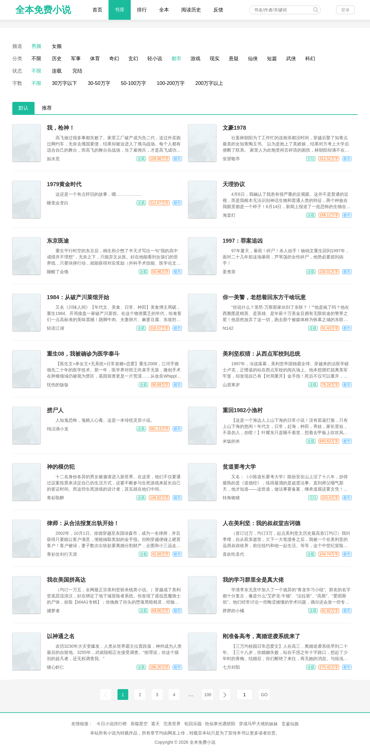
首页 (97, 9)
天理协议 (234, 184)
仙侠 (253, 58)
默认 (23, 108)
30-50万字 (99, 83)
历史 (57, 58)
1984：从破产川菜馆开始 (78, 297)
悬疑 (234, 58)
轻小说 (154, 58)
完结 (77, 70)
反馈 (218, 9)
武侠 (291, 58)
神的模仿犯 (61, 467)
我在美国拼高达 (66, 580)
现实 (215, 58)
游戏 (195, 58)
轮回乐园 (193, 723)
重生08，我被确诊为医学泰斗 (83, 354)
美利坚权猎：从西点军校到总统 (261, 354)
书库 (120, 9)
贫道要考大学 (239, 467)
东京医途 (58, 241)
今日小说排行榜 (112, 723)
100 (207, 694)
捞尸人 (55, 410)
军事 (76, 58)
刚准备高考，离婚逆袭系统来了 (261, 636)
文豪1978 (234, 128)
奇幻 (114, 58)
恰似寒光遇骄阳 (220, 723)
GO (264, 694)
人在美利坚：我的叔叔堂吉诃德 (261, 523)
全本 (164, 9)
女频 (57, 46)
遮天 (155, 723)
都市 (176, 58)
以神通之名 (61, 636)
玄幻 (133, 58)
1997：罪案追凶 (243, 241)
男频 (36, 46)
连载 (57, 70)
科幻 (310, 58)
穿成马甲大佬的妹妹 (258, 723)
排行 (142, 9)
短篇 (272, 58)
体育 (95, 58)
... (191, 694)
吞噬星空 (139, 723)
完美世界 (172, 723)
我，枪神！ (61, 128)
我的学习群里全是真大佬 (253, 580)
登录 (345, 9)
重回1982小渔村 (243, 410)
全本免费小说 (43, 10)
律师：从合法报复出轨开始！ (83, 523)
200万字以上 (209, 83)
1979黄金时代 (64, 184)
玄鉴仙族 (290, 723)
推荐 (47, 108)
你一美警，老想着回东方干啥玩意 (264, 297)
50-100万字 (133, 83)
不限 (36, 58)
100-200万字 (171, 83)
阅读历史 (191, 9)
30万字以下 (64, 83)
